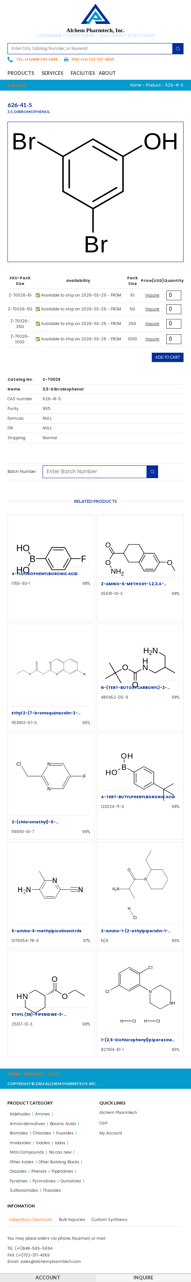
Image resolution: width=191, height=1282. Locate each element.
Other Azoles (22, 1162)
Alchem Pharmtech (118, 1112)
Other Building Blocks (58, 1162)
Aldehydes (20, 1114)
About (107, 73)
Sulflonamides (24, 1190)
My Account (110, 1133)
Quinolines (71, 1181)
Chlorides (42, 1133)
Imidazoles (20, 1143)
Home (135, 85)
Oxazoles (18, 1171)
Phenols (39, 1171)
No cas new (60, 1152)
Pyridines (19, 1181)
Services (54, 73)
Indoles (43, 1143)
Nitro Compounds (27, 1152)
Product (153, 85)
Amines (42, 1114)
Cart (103, 1123)
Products (22, 73)
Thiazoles (52, 1190)
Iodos (60, 1143)
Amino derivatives (27, 1124)
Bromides (19, 1133)
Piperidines (62, 1171)
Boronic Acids (63, 1124)
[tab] (29, 1219)
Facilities (83, 73)
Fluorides (65, 1133)
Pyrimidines (44, 1181)
